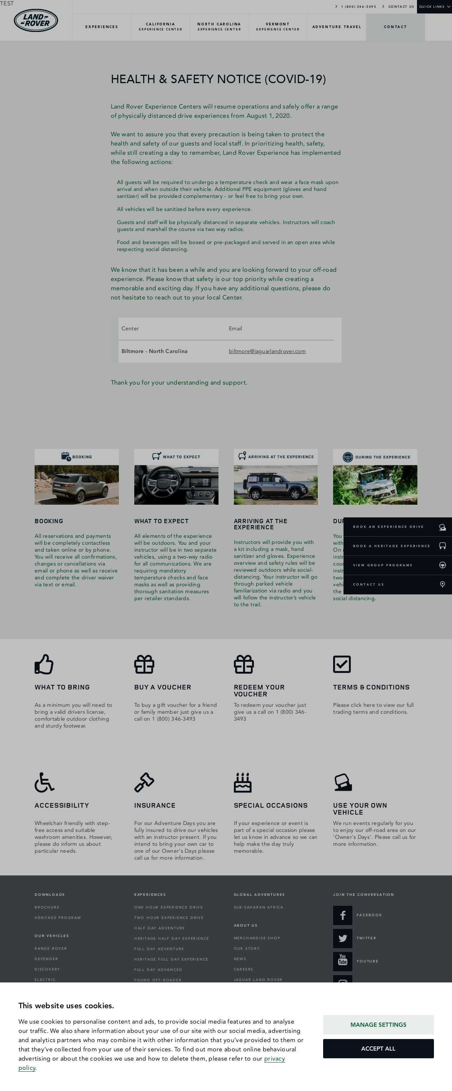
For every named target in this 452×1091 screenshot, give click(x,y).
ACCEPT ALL (378, 1048)
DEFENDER (46, 959)
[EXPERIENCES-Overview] (102, 27)
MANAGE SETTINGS (378, 1024)
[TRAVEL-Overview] (337, 27)
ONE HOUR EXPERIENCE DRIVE (168, 907)
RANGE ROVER (51, 948)
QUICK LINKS (432, 6)
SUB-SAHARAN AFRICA (259, 907)
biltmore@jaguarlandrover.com (267, 351)
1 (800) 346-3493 (355, 6)
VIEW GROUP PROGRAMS (383, 565)
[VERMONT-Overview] (278, 27)
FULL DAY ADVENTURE (159, 949)
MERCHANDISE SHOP (257, 938)
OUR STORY (247, 948)
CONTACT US (398, 6)
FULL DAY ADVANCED (158, 970)
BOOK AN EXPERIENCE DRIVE (388, 527)
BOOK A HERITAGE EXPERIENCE (392, 546)
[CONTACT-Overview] (395, 27)
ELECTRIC (45, 980)
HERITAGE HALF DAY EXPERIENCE (171, 938)
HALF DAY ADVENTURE (159, 928)
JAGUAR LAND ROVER (258, 980)
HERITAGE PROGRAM (58, 918)
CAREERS (244, 969)
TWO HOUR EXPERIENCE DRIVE (169, 918)
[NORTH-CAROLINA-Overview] (219, 27)
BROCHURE (47, 907)
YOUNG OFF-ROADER (158, 980)
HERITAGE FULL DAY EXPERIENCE (171, 959)
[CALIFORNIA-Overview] (161, 27)
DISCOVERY (47, 969)
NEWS (240, 959)
